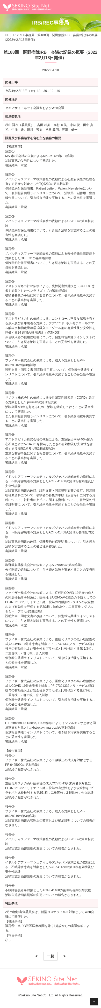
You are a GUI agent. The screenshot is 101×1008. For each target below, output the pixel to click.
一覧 (50, 956)
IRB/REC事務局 (23, 35)
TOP (6, 35)
